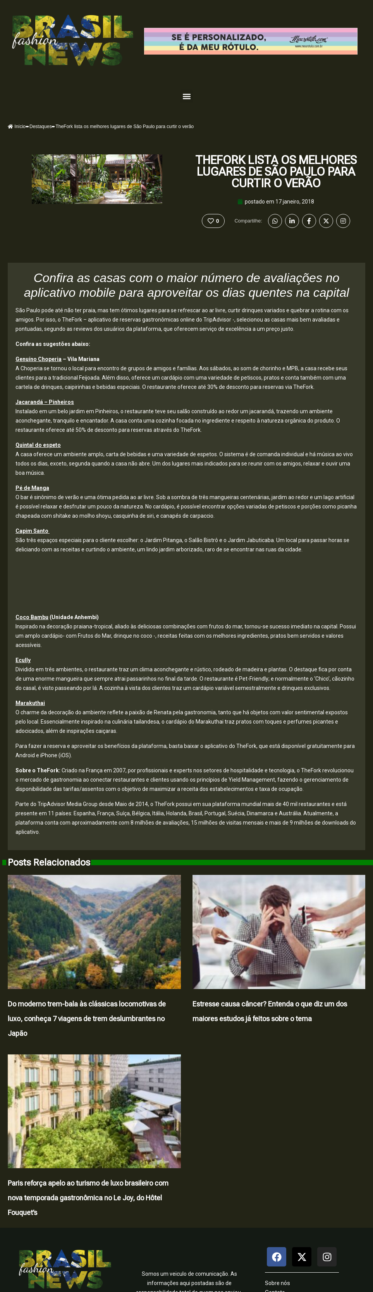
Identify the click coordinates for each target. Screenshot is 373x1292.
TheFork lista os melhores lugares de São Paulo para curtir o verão (276, 171)
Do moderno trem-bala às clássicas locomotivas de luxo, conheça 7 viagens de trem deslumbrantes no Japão (87, 1018)
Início (17, 126)
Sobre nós (277, 1283)
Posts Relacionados (49, 862)
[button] (186, 96)
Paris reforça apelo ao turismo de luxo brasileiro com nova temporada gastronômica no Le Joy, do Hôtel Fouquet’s (88, 1198)
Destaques (40, 126)
